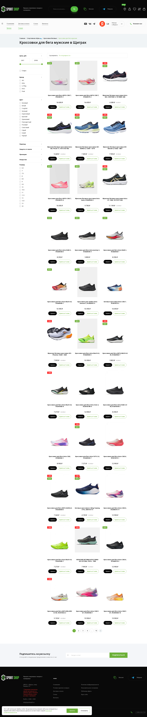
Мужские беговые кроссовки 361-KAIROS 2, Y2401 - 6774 (87, 147)
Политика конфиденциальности (90, 684)
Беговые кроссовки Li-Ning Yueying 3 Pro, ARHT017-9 (87, 508)
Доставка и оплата (23, 23)
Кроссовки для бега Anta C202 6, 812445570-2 (115, 560)
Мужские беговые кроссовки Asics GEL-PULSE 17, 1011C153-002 (59, 147)
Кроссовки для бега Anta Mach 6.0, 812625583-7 (59, 302)
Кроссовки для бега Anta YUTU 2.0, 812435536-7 (87, 457)
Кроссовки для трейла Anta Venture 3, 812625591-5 (87, 302)
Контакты (45, 23)
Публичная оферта (86, 691)
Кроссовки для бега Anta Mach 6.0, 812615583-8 (59, 405)
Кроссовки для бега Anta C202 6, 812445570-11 (115, 508)
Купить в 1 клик (64, 107)
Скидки (20, 28)
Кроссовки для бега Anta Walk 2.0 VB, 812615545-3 (115, 405)
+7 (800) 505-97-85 (140, 712)
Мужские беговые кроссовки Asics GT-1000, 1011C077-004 (115, 199)
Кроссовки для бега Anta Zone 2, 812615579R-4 (87, 405)
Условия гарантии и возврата (61, 688)
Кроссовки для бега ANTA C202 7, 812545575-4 (59, 199)
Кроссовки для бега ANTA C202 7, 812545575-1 (59, 96)
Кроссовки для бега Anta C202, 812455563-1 (59, 457)
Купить (52, 107)
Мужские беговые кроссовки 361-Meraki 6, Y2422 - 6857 (115, 147)
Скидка (23, 70)
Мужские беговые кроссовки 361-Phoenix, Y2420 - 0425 (60, 354)
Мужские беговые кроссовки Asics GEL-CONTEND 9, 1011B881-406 (115, 96)
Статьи (36, 23)
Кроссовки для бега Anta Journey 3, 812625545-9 (87, 251)
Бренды (9, 28)
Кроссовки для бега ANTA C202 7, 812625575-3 (87, 96)
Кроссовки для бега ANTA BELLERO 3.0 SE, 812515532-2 (59, 612)
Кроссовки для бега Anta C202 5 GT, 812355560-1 (87, 612)
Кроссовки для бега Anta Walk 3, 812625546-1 (115, 251)
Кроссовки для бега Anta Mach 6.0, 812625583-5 (87, 354)
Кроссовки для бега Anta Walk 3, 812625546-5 (59, 251)
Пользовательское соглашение (89, 688)
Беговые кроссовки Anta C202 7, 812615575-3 (115, 302)
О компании (10, 23)
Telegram (108, 9)
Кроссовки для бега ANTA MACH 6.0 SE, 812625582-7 (115, 354)
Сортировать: (53, 55)
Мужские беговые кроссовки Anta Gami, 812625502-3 (87, 199)
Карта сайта (84, 694)
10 (96, 631)
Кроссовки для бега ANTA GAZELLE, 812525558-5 (59, 508)
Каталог (89, 9)
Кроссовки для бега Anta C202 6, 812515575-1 (115, 457)
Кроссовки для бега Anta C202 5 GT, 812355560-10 (115, 612)
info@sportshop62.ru (28, 702)
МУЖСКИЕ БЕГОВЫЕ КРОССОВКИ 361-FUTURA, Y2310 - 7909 (87, 560)
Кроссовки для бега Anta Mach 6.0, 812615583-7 (59, 560)
